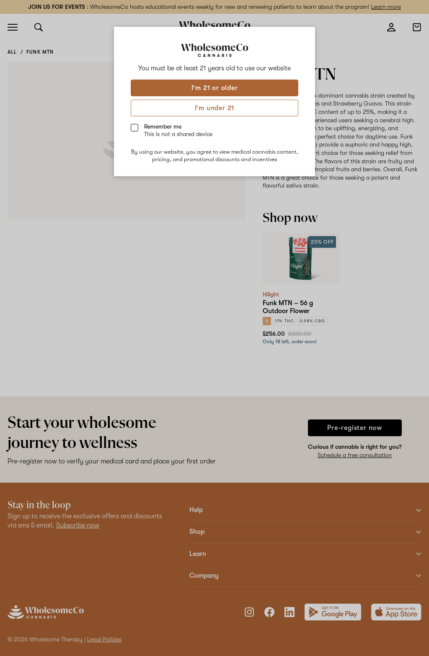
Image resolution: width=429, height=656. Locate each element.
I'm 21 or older (214, 88)
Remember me (178, 130)
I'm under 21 (215, 108)
